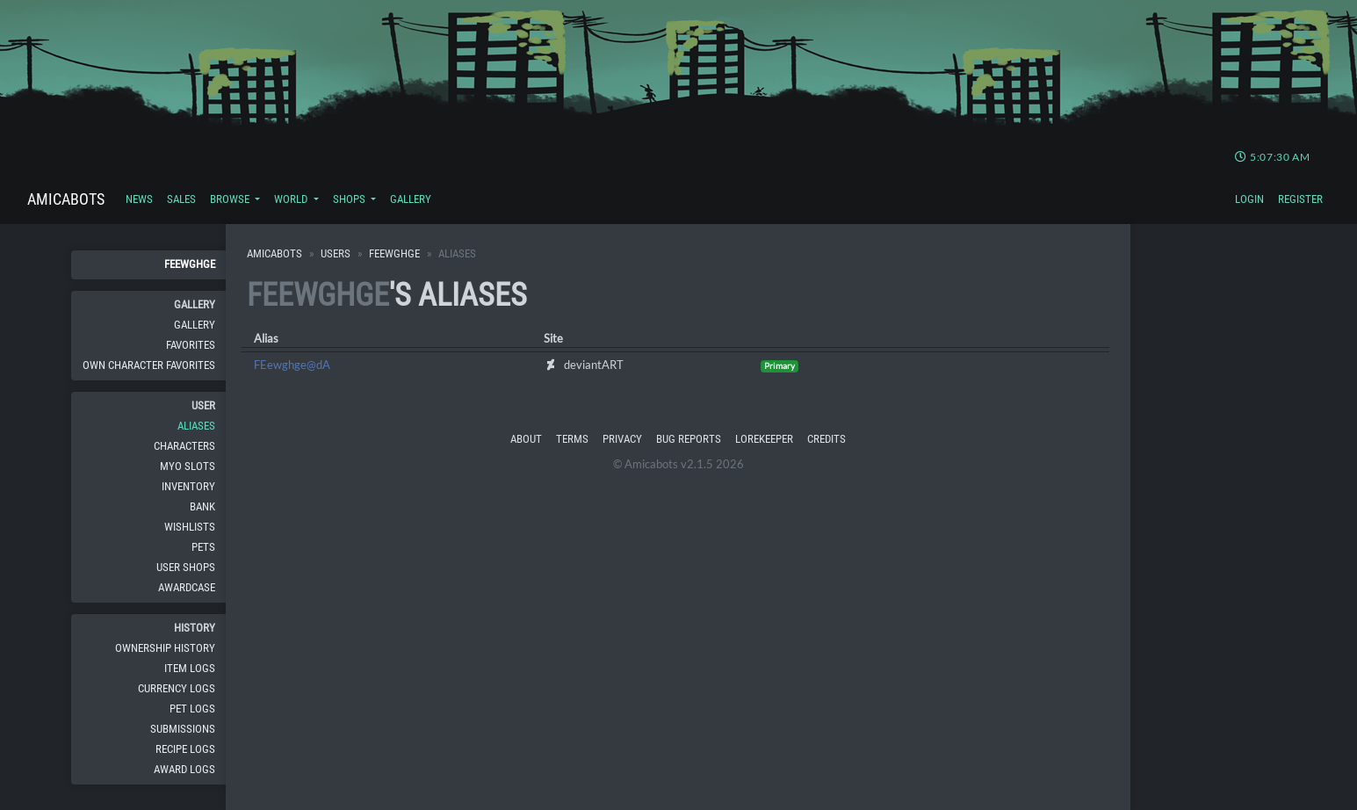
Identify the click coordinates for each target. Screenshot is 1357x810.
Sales (181, 199)
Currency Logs (176, 688)
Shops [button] (350, 199)
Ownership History (165, 648)
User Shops (185, 567)
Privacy (622, 438)
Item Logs (189, 668)
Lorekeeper (764, 438)
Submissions (182, 728)
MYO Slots (187, 466)
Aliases (196, 425)
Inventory (188, 486)
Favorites (190, 344)
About (526, 438)
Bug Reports (688, 438)
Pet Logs (192, 708)
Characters (184, 445)
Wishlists (189, 526)
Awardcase (186, 587)
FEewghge (189, 264)
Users (335, 253)
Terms (572, 438)
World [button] (292, 199)
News (139, 199)
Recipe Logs (185, 749)
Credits (826, 438)
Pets (203, 546)
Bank (202, 506)
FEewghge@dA (292, 365)
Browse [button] (231, 199)
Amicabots (66, 199)
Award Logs (184, 769)
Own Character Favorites (149, 365)
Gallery (410, 199)
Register (1300, 199)
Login (1249, 199)
